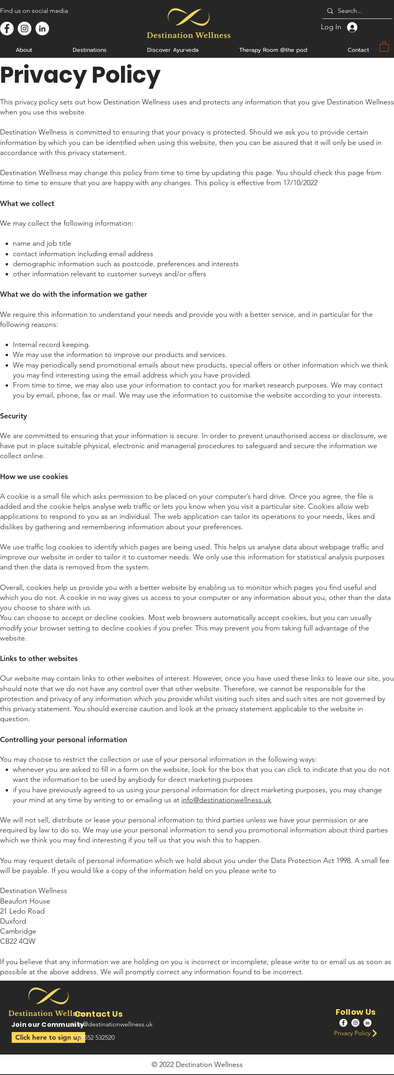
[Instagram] (24, 28)
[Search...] (357, 10)
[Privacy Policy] (358, 1033)
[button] (48, 1037)
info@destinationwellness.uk (226, 800)
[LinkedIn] (42, 28)
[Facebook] (7, 28)
